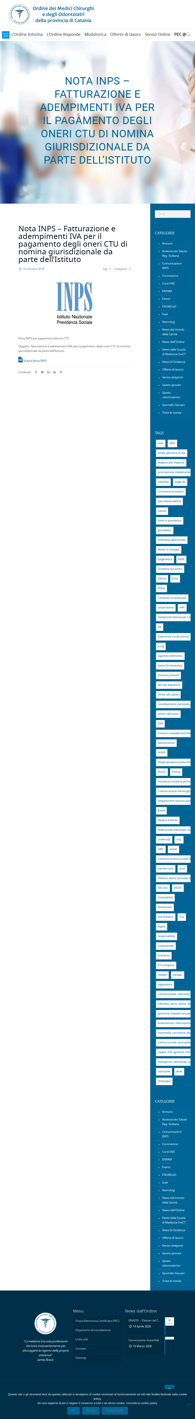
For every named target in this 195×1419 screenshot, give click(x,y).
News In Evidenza (173, 362)
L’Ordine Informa (27, 35)
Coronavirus (170, 276)
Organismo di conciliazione (93, 1330)
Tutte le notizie (171, 412)
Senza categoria (172, 377)
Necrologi (168, 322)
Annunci (167, 243)
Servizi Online (157, 35)
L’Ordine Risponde (64, 35)
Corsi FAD (168, 283)
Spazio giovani (171, 385)
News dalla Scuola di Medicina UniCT (174, 352)
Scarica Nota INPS (32, 361)
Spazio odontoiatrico (171, 395)
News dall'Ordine (173, 342)
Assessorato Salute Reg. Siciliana (174, 253)
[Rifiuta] (189, 1404)
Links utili (81, 1339)
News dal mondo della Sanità (173, 332)
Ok (73, 1410)
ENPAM (167, 291)
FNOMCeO (169, 306)
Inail (165, 314)
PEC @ (180, 35)
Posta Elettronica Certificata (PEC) (97, 1321)
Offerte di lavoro (125, 35)
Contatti (80, 1348)
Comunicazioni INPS (172, 266)
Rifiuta (90, 1410)
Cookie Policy (115, 1410)
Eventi (166, 299)
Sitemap (80, 1358)
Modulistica (95, 35)
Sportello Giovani (173, 405)
